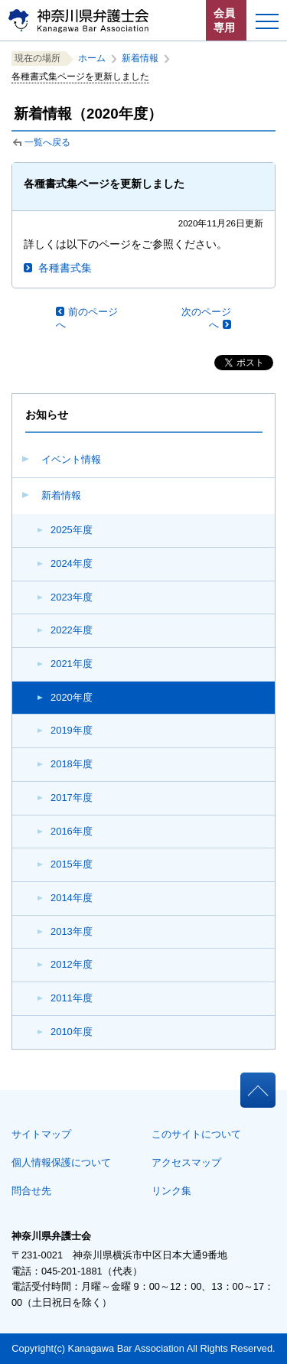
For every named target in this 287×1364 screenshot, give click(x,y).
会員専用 (224, 20)
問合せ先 (31, 1190)
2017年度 (72, 797)
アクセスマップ (186, 1162)
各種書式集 (65, 268)
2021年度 (72, 663)
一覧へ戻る (47, 142)
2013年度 (72, 931)
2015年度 (72, 864)
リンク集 (171, 1190)
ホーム (92, 58)
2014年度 (72, 897)
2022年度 (72, 630)
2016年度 (72, 831)
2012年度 (72, 964)
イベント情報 (71, 459)
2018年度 (72, 764)
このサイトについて (196, 1134)
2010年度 (72, 1031)
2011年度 (72, 998)
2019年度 (72, 730)
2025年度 (72, 530)
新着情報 (61, 495)
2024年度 (72, 563)
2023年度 (72, 597)
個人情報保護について (61, 1162)
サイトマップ (41, 1134)
